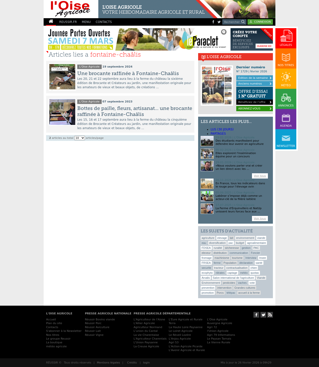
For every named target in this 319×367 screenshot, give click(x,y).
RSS (270, 315)
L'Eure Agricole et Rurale (186, 319)
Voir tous (260, 176)
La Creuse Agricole (146, 346)
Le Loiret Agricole (180, 331)
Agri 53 (174, 342)
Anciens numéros (250, 83)
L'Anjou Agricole (180, 338)
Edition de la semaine (253, 78)
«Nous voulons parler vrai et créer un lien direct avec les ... (239, 167)
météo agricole (56, 346)
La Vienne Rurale (218, 342)
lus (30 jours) (222, 129)
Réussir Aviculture (97, 327)
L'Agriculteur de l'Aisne (149, 319)
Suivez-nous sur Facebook (256, 315)
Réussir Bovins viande (100, 319)
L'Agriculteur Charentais (150, 338)
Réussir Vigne (94, 335)
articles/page (94, 138)
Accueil (51, 319)
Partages (218, 133)
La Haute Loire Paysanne (186, 327)
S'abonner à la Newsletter (63, 331)
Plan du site (54, 323)
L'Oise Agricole (89, 66)
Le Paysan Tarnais (219, 338)
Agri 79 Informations (221, 335)
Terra (172, 323)
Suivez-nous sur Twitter (263, 315)
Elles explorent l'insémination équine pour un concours (236, 155)
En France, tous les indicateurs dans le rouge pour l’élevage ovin (240, 185)
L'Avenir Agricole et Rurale (187, 350)
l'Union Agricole (218, 331)
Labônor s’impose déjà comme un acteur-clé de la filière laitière (239, 197)
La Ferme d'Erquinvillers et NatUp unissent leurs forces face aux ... (239, 210)
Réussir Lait (93, 331)
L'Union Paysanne (146, 342)
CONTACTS (104, 22)
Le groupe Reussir (58, 338)
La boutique (54, 342)
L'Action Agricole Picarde (186, 346)
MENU (86, 22)
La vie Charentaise (146, 335)
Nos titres (52, 335)
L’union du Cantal (146, 331)
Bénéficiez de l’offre (254, 95)
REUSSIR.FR (68, 22)
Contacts (52, 327)
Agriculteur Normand (148, 327)
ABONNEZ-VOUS (249, 108)
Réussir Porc (93, 323)
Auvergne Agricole (219, 323)
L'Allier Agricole (144, 323)
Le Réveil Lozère (180, 335)
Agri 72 (212, 327)
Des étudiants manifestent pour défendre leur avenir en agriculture (240, 142)
